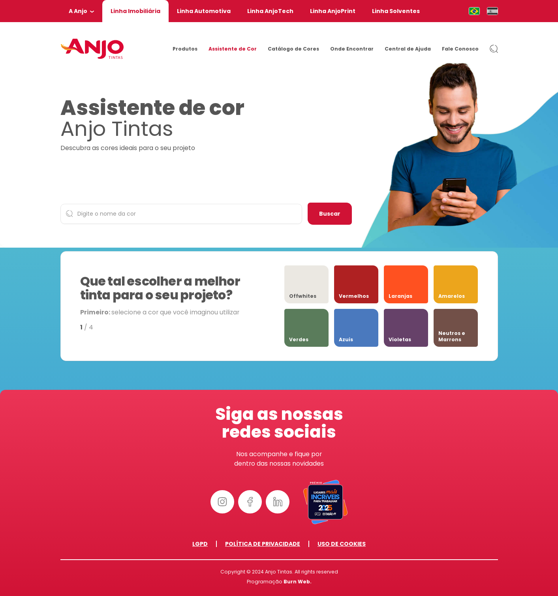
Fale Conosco (460, 48)
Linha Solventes (396, 11)
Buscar (329, 214)
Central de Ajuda (408, 48)
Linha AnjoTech (270, 11)
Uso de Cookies (342, 544)
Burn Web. (298, 581)
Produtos (185, 48)
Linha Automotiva (204, 11)
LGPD (200, 544)
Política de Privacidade (262, 544)
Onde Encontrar (352, 48)
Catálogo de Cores (293, 48)
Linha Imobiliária (135, 11)
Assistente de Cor (233, 48)
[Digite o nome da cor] (181, 214)
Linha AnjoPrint (332, 11)
